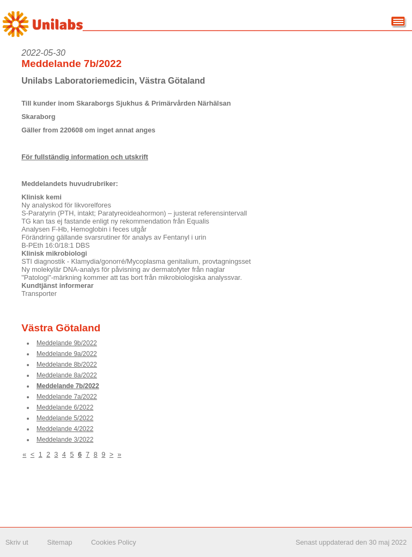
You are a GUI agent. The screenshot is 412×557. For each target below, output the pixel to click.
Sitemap (59, 542)
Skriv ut (16, 542)
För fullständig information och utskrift (84, 157)
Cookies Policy (113, 542)
